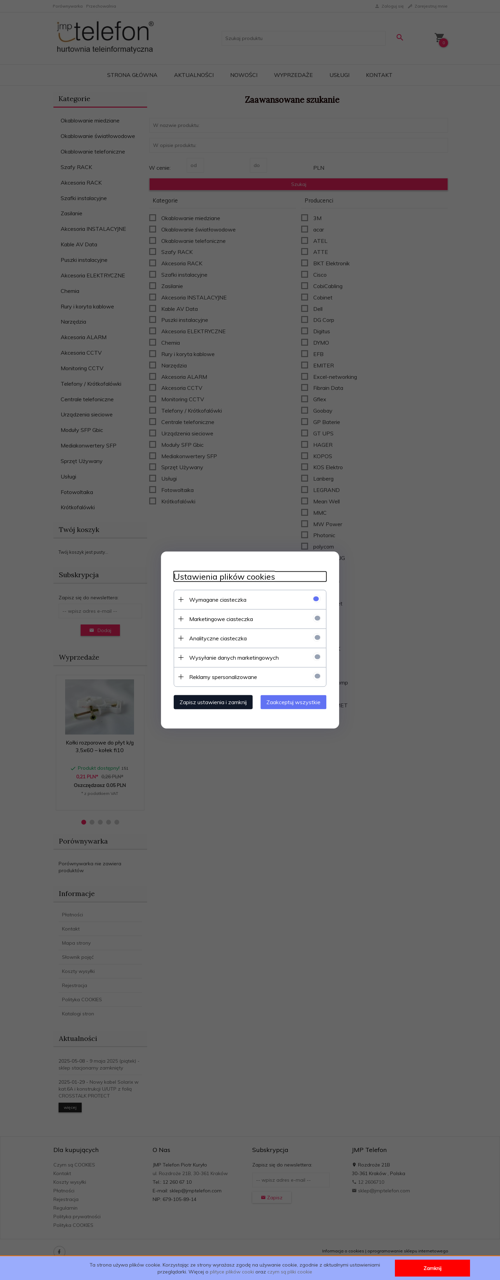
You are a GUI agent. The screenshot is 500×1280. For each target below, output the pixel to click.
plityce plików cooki (232, 1272)
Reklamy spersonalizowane (220, 676)
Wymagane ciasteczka (215, 599)
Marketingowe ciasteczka (218, 618)
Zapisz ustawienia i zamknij (210, 701)
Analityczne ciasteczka (215, 637)
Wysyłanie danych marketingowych (231, 657)
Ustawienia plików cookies (221, 576)
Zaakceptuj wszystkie (296, 701)
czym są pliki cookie (289, 1272)
